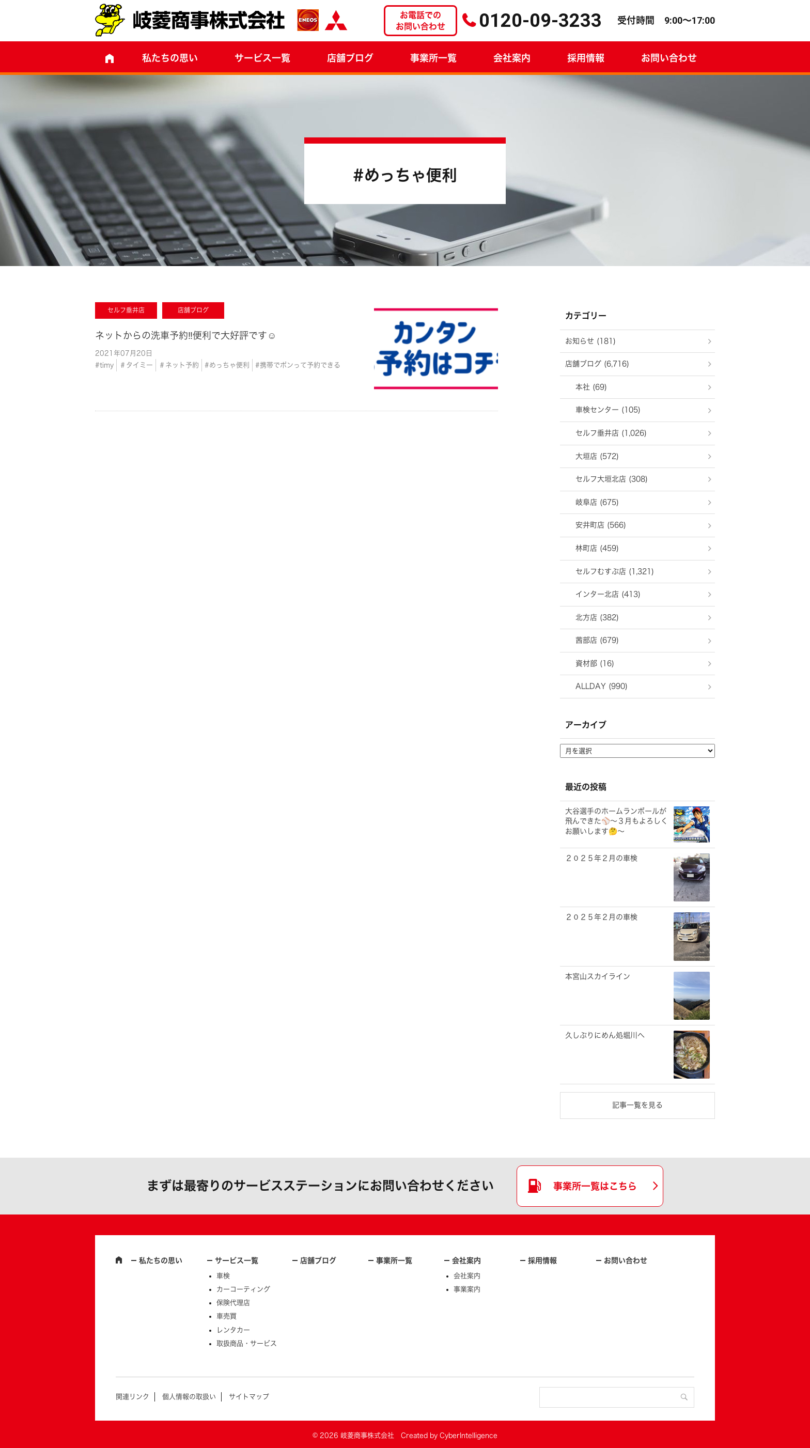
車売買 (226, 1316)
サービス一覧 (236, 1260)
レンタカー (233, 1330)
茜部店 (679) (597, 640)
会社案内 (512, 58)
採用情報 (585, 58)
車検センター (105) (608, 409)
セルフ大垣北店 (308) (611, 478)
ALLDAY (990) (601, 686)
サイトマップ (249, 1396)
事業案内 (467, 1289)
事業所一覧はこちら (595, 1186)
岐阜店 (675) (597, 502)
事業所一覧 (433, 58)
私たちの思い (170, 58)
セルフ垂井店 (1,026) (611, 433)
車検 (223, 1275)
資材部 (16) (594, 663)
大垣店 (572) (597, 456)
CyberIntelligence (468, 1435)
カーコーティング (243, 1289)
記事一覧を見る (637, 1105)
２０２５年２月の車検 (601, 858)
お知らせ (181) (590, 341)
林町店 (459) (597, 548)
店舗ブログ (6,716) (597, 363)
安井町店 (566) (600, 524)
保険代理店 (233, 1302)
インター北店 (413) (608, 594)
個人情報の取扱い (189, 1396)
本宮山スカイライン (597, 976)
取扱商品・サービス (246, 1343)
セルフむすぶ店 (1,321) (614, 571)
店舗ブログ (350, 58)
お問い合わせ (669, 58)
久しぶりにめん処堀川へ (605, 1035)
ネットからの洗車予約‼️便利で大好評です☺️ (185, 335)
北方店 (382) (597, 617)
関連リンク (132, 1396)
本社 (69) (591, 387)
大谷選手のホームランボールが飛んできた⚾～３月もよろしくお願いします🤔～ (616, 821)
